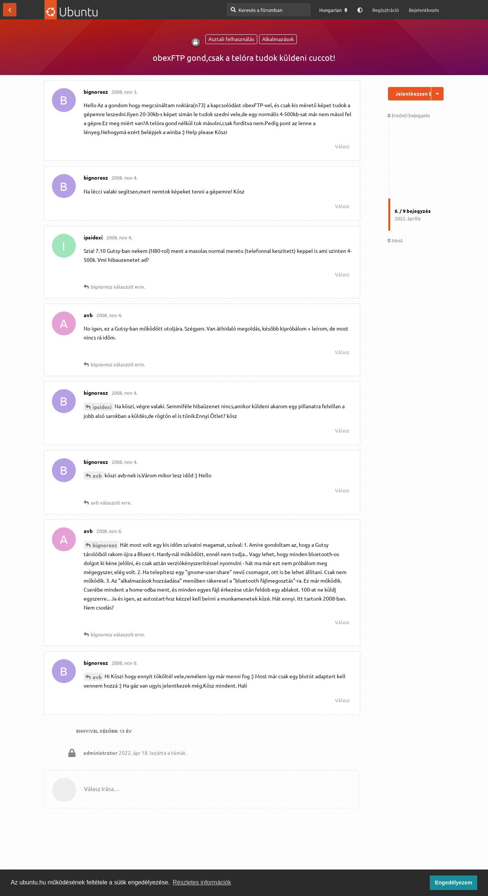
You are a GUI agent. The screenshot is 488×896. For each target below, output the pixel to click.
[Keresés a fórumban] (269, 9)
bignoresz (105, 545)
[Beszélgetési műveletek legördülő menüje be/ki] (437, 93)
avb (97, 475)
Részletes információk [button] (202, 882)
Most (395, 240)
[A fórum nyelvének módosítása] (333, 10)
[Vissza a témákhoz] (9, 9)
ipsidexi (102, 406)
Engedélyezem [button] (453, 883)
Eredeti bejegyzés (409, 115)
